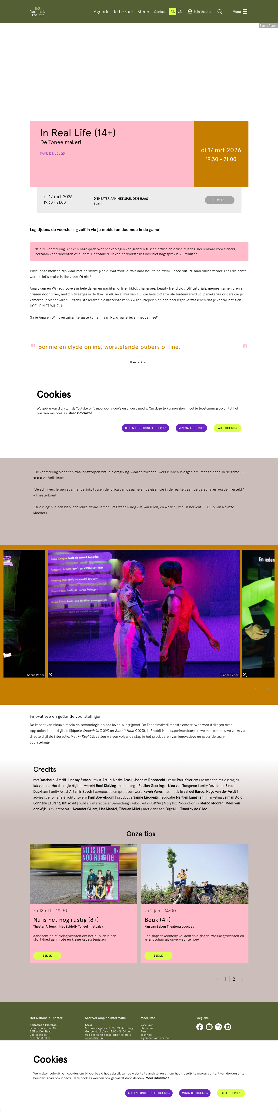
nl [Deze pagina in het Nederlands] (173, 11)
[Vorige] (255, 707)
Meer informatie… (81, 431)
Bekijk (47, 974)
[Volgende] (268, 707)
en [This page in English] (180, 11)
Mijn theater (200, 11)
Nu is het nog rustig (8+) (66, 938)
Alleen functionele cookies (143, 446)
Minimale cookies (190, 446)
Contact (160, 11)
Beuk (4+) (157, 938)
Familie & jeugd (52, 171)
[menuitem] (101, 12)
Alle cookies (227, 446)
